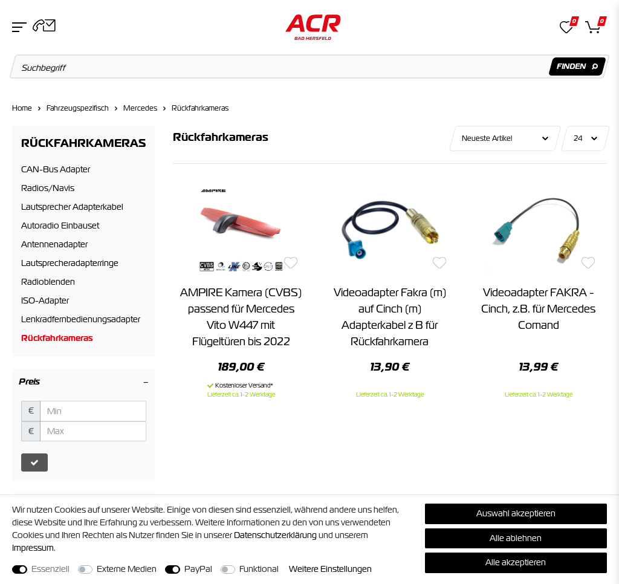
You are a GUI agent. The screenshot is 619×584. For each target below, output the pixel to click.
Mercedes (140, 108)
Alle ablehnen (516, 538)
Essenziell (50, 568)
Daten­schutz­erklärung (275, 535)
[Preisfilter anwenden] (34, 462)
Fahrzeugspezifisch (78, 108)
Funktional (259, 568)
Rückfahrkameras (200, 108)
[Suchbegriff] (310, 66)
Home (22, 108)
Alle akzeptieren (515, 562)
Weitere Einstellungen (330, 568)
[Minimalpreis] (93, 411)
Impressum (33, 547)
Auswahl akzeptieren (516, 513)
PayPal (198, 568)
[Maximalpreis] (93, 431)
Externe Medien (127, 568)
